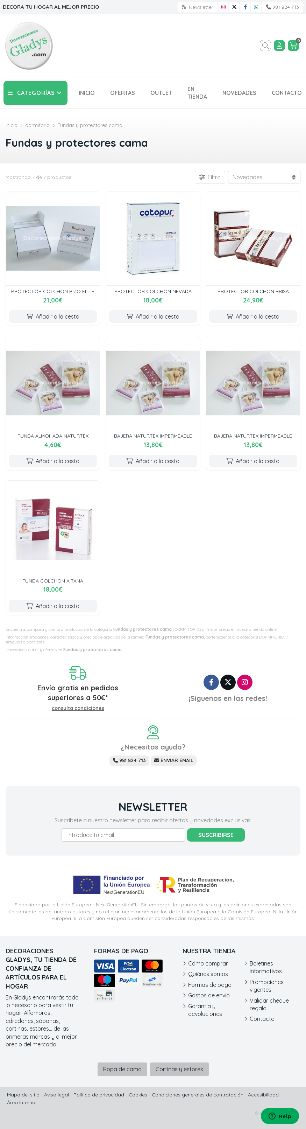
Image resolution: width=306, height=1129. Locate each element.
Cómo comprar (208, 963)
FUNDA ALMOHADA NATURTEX (52, 436)
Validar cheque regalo (269, 1004)
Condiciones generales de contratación (197, 1095)
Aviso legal (56, 1095)
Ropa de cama (122, 1069)
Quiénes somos (208, 973)
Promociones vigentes (267, 985)
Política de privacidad (98, 1095)
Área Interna (21, 1102)
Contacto (262, 1018)
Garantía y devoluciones (205, 1010)
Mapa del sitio (23, 1095)
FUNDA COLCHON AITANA (52, 581)
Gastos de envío (209, 995)
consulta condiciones (78, 708)
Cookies (138, 1095)
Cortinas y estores (179, 1069)
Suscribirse (216, 834)
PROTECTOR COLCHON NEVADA (153, 291)
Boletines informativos (266, 967)
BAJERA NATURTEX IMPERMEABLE (153, 436)
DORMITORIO (271, 637)
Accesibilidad (263, 1095)
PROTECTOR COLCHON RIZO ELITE (52, 291)
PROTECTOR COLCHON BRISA (253, 291)
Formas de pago (210, 984)
